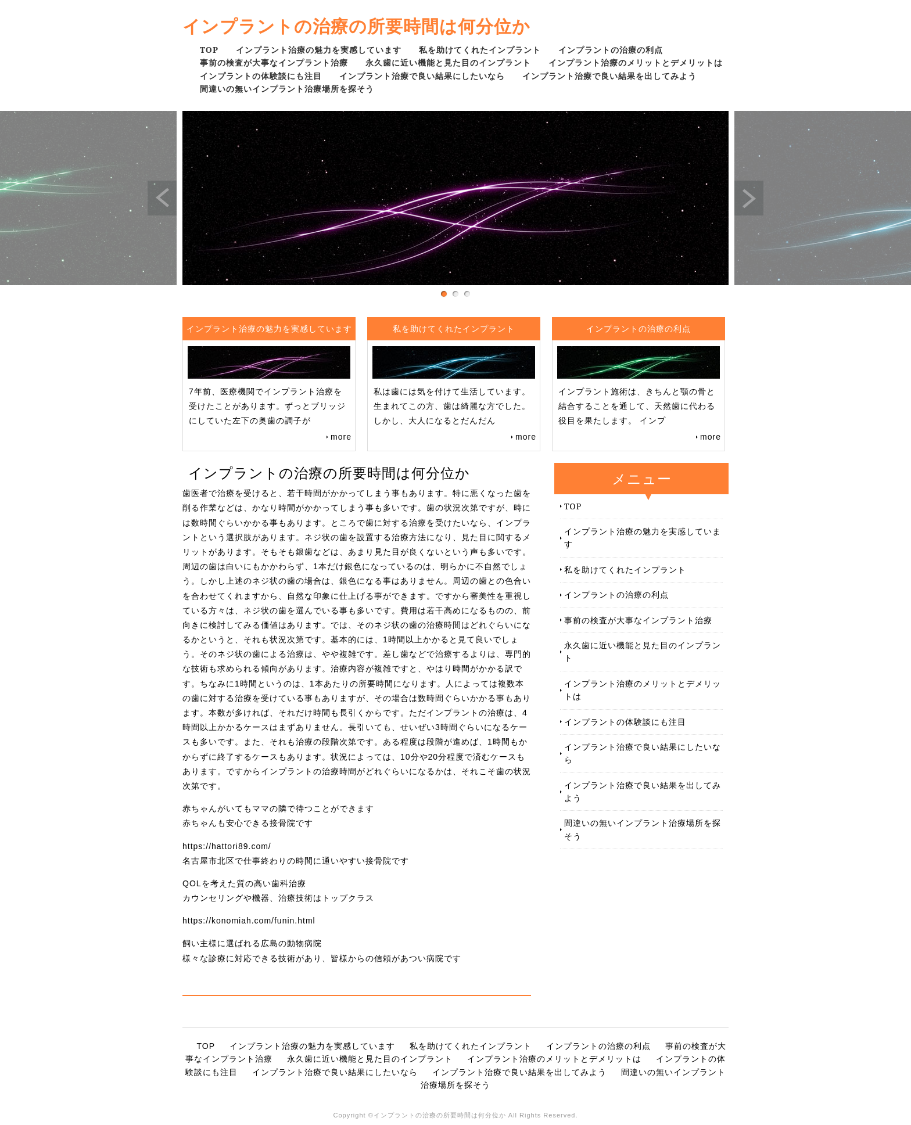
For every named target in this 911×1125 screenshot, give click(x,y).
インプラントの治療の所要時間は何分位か (356, 26)
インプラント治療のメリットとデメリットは (635, 62)
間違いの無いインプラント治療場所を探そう (287, 88)
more (341, 436)
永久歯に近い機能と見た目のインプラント (448, 62)
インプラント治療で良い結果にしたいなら (422, 75)
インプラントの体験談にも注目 (261, 75)
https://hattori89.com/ (226, 846)
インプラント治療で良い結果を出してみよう (609, 75)
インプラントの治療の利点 (610, 49)
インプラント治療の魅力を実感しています (318, 49)
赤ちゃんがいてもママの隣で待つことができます (278, 808)
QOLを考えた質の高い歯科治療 (244, 883)
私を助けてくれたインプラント (480, 49)
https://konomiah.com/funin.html (248, 920)
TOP (209, 49)
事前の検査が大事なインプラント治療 (274, 62)
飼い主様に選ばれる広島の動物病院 (252, 943)
